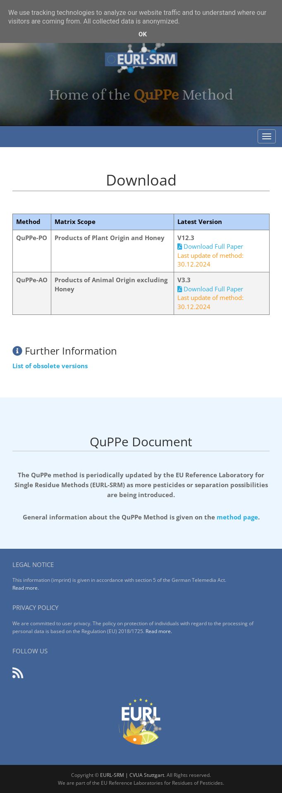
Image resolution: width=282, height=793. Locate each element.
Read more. (25, 587)
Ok (143, 34)
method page (237, 517)
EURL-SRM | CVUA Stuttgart (132, 775)
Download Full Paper (210, 246)
